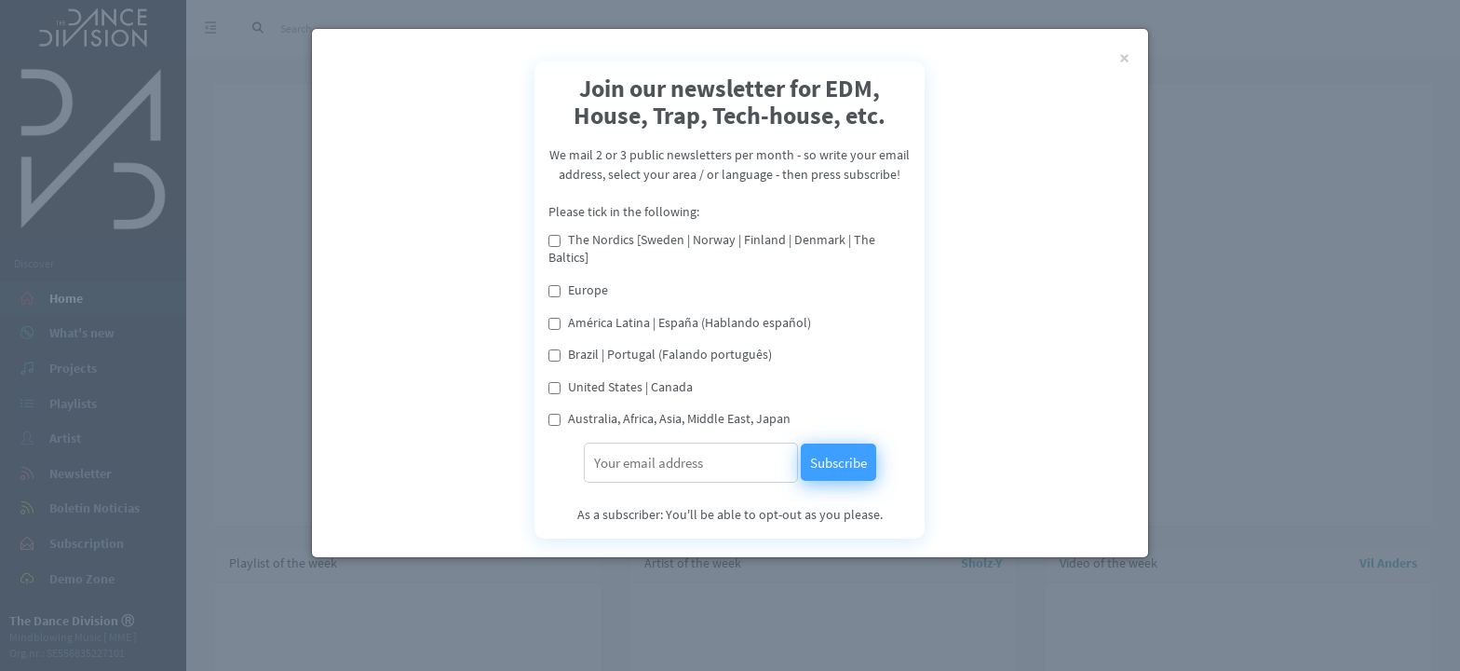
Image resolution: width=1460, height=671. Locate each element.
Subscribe (838, 463)
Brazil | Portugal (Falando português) (670, 354)
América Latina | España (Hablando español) (689, 322)
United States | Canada (630, 386)
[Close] (1124, 57)
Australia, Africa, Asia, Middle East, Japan (679, 418)
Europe (588, 289)
